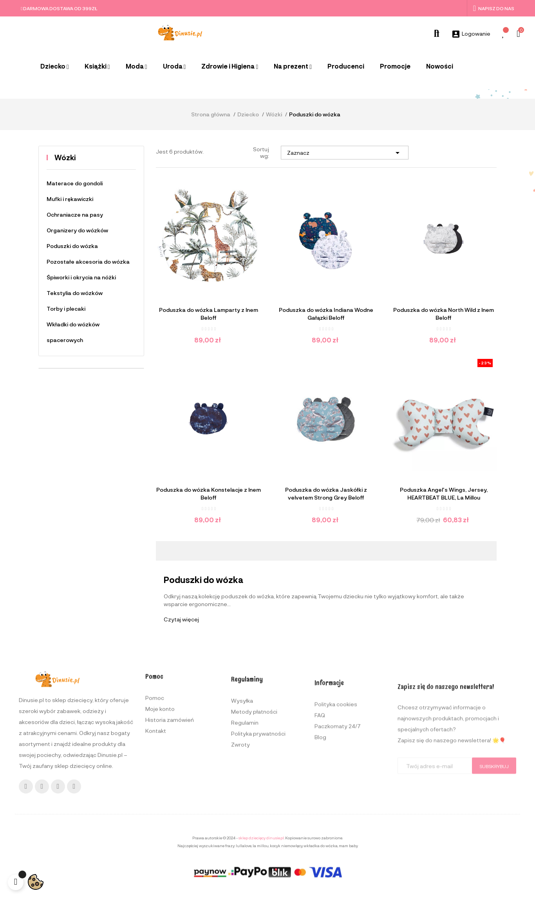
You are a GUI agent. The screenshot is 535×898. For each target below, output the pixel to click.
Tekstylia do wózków (75, 293)
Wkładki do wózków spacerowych (73, 332)
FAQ (319, 816)
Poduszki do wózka (72, 246)
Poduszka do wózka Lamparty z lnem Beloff (208, 313)
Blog (320, 838)
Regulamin (244, 816)
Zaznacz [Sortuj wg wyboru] (344, 153)
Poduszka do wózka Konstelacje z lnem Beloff (208, 493)
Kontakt (155, 816)
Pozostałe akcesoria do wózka (88, 261)
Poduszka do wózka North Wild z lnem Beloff (443, 313)
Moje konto (160, 794)
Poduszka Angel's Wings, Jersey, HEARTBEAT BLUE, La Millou (444, 493)
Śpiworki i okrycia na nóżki (81, 277)
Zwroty (240, 838)
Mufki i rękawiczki (70, 199)
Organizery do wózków (77, 230)
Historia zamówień (169, 805)
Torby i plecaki (66, 308)
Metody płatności (254, 805)
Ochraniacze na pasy (75, 214)
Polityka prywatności (258, 827)
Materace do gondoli (75, 183)
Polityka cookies (335, 805)
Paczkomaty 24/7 (337, 827)
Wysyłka (242, 794)
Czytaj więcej (181, 619)
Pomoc (154, 783)
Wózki (65, 157)
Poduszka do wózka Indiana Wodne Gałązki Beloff (326, 313)
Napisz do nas (493, 8)
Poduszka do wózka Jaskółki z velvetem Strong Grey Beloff (326, 493)
